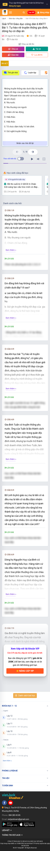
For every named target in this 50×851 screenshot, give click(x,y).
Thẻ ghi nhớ (11, 72)
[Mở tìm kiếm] (23, 12)
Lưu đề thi (36, 55)
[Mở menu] (10, 12)
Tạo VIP (31, 12)
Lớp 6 (4, 18)
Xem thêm (7, 761)
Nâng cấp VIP (25, 671)
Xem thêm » (11, 250)
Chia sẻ (13, 49)
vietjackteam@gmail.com (18, 819)
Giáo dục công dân (16, 18)
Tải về (37, 49)
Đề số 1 (5, 63)
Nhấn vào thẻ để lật (25, 143)
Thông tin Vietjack (12, 835)
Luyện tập (30, 72)
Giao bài (13, 55)
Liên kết (7, 830)
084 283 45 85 (14, 815)
